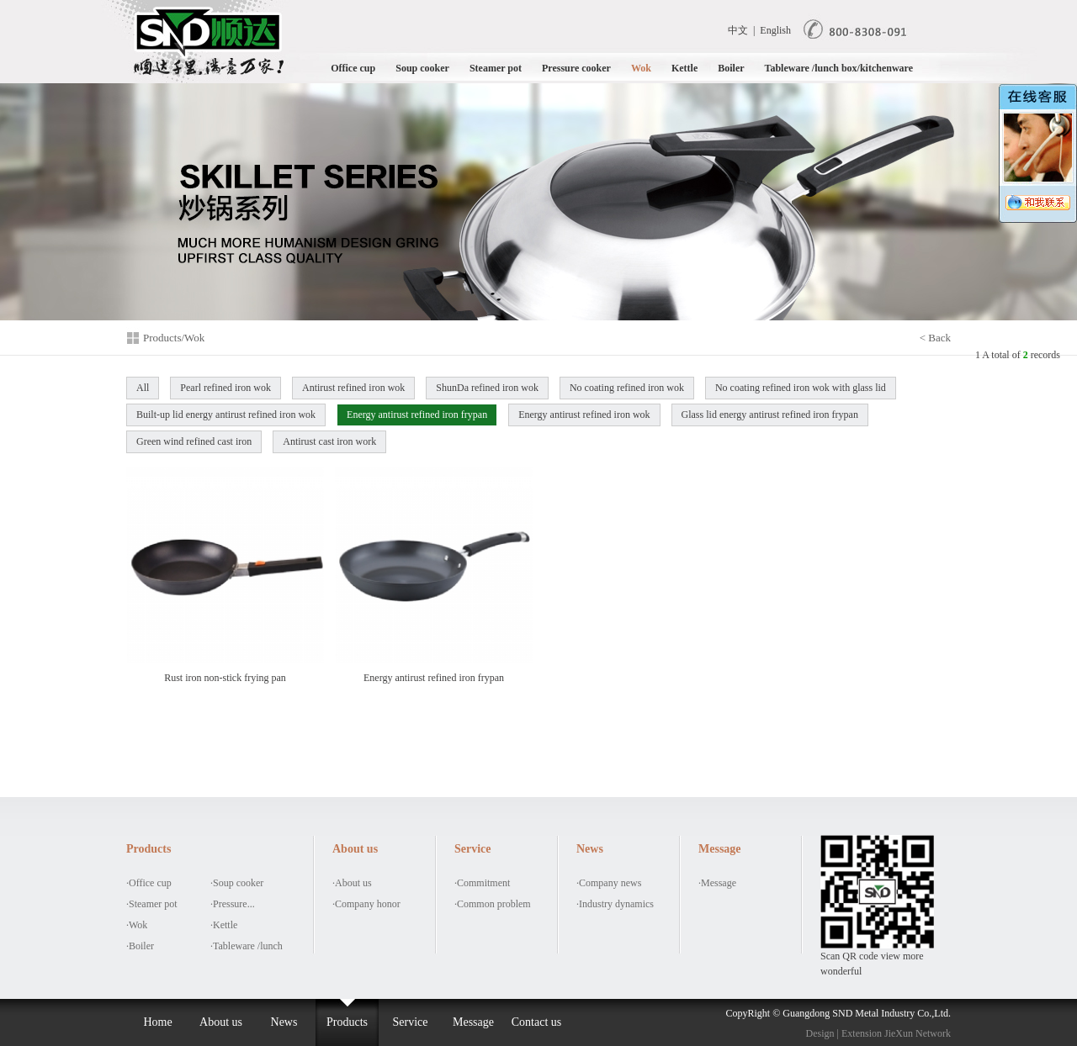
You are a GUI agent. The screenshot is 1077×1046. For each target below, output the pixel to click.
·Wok (136, 925)
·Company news (608, 883)
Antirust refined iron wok (353, 388)
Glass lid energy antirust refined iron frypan (770, 414)
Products (347, 1022)
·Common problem (492, 904)
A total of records (1021, 355)
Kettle (684, 68)
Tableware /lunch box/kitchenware (839, 68)
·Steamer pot (152, 904)
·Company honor (366, 904)
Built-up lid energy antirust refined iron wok (226, 414)
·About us (352, 883)
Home (157, 1022)
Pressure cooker (576, 68)
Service (410, 1022)
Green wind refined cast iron (194, 441)
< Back (935, 337)
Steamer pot (496, 68)
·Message (717, 883)
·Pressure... (232, 904)
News (284, 1022)
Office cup (353, 68)
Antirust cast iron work (329, 441)
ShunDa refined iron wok (487, 388)
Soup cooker (422, 68)
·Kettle (223, 925)
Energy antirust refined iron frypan (417, 414)
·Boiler (140, 946)
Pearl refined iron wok (225, 388)
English (775, 30)
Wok (641, 68)
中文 (738, 30)
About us (220, 1022)
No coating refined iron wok (627, 388)
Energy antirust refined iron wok (584, 414)
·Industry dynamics (615, 904)
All (142, 388)
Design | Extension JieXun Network (878, 1033)
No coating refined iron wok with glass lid (800, 388)
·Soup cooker (236, 883)
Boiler (731, 68)
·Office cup (149, 883)
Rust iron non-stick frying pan (225, 575)
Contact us (537, 1022)
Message (473, 1022)
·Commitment (482, 883)
